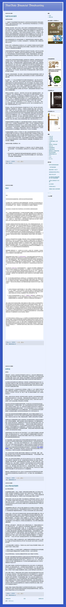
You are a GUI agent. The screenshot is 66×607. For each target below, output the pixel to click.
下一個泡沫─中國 (28, 295)
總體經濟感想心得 (12, 344)
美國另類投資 (52, 149)
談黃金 (7, 369)
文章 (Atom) (10, 600)
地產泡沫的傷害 (11, 16)
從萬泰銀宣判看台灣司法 (54, 172)
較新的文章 (8, 598)
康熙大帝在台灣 (52, 174)
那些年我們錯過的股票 (53, 164)
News (50, 155)
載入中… (50, 192)
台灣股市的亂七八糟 (53, 141)
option (50, 157)
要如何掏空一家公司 (53, 169)
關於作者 (51, 17)
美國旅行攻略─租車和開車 (54, 188)
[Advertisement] (24, 174)
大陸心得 (51, 136)
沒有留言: (13, 161)
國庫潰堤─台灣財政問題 (54, 150)
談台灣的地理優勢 (11, 486)
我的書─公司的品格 (53, 144)
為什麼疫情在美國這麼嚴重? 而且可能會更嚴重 (54, 178)
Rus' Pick (51, 158)
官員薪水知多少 (52, 186)
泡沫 (7, 188)
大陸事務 (51, 138)
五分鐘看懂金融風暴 (22, 256)
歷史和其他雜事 (52, 152)
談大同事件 (51, 184)
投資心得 (10, 163)
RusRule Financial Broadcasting (24, 5)
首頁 (25, 598)
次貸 (50, 142)
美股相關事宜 (52, 147)
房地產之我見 (14, 267)
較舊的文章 (41, 598)
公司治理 (51, 139)
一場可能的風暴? (52, 167)
